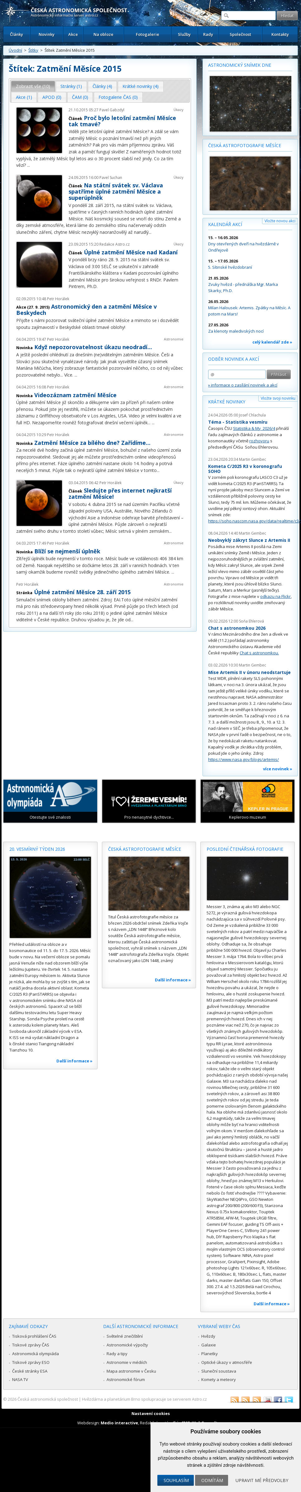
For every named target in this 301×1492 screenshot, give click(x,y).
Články (16, 34)
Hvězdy (208, 1336)
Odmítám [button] (212, 1480)
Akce (73, 34)
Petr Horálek (58, 298)
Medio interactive (119, 1423)
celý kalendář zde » (272, 342)
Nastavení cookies (150, 1413)
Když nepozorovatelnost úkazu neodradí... (93, 347)
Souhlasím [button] (176, 1480)
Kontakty (280, 34)
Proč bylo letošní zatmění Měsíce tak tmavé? (122, 121)
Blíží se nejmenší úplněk (67, 551)
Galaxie (208, 1345)
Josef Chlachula (252, 415)
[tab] (33, 86)
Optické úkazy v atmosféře (226, 1362)
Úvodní (15, 50)
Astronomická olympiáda (35, 1353)
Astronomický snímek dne (239, 65)
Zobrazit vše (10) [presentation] (33, 86)
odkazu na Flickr (275, 596)
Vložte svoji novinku (278, 398)
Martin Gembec (252, 459)
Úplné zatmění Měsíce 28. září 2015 (82, 592)
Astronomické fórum (126, 1379)
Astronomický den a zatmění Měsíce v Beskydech (86, 309)
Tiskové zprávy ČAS (30, 1345)
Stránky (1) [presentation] (71, 86)
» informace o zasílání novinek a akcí (242, 385)
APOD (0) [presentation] (51, 97)
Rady (208, 34)
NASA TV (20, 1379)
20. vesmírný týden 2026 (37, 849)
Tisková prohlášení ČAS (34, 1336)
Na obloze (103, 34)
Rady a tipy (117, 1353)
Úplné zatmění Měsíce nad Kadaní (131, 252)
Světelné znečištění (125, 1336)
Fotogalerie (147, 34)
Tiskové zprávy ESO (31, 1362)
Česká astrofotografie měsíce (244, 145)
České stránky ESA (29, 1371)
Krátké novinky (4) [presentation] (140, 86)
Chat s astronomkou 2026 (236, 628)
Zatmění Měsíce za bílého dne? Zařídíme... (92, 442)
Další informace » (74, 1061)
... (28, 165)
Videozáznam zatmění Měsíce (75, 395)
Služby (184, 34)
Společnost (240, 34)
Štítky (33, 50)
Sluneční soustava (218, 1371)
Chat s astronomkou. (259, 653)
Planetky (209, 1353)
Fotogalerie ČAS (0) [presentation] (118, 97)
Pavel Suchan (110, 177)
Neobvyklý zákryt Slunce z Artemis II (249, 540)
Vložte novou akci (280, 221)
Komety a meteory (218, 1379)
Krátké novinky (226, 402)
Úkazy (179, 109)
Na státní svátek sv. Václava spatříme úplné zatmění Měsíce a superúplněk (116, 191)
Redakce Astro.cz (114, 244)
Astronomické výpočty (127, 1345)
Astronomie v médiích (127, 1362)
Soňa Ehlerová (251, 621)
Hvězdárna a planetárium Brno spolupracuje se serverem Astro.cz (144, 1399)
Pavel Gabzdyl (111, 110)
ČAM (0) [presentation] (80, 97)
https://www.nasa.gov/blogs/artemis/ (243, 759)
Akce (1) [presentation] (24, 97)
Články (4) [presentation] (102, 86)
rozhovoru (259, 441)
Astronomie (174, 339)
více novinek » (277, 769)
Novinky (47, 34)
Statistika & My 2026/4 (254, 428)
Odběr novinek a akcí (233, 359)
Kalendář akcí (225, 224)
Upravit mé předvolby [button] (262, 1480)
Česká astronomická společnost (47, 1399)
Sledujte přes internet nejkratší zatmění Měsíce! (120, 493)
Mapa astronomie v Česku (131, 1371)
